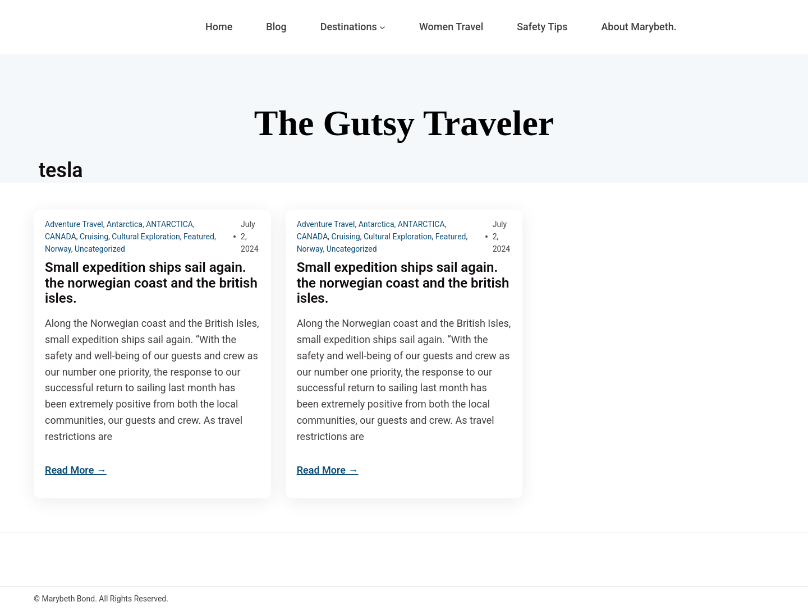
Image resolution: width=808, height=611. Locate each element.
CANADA (60, 236)
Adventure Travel (74, 224)
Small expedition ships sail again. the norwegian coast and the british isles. (151, 283)
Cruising (94, 236)
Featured (198, 236)
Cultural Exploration (146, 236)
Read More (69, 470)
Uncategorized (100, 248)
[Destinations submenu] (382, 27)
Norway (58, 248)
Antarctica (125, 224)
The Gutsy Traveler (404, 123)
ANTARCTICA (169, 224)
